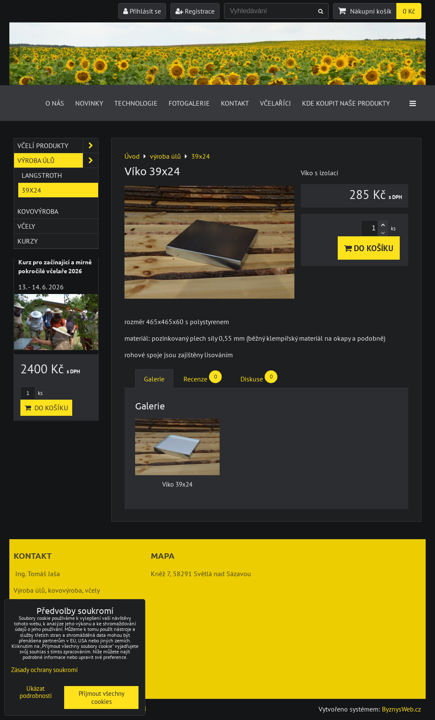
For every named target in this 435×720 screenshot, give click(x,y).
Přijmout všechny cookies (101, 697)
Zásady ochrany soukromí (44, 670)
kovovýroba (37, 211)
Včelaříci (275, 103)
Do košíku (368, 248)
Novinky (89, 103)
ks (31, 393)
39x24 (31, 190)
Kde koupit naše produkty (346, 103)
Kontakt (235, 103)
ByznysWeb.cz (401, 709)
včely (26, 226)
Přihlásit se (142, 11)
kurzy (27, 241)
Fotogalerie (189, 103)
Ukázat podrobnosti (36, 692)
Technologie (136, 103)
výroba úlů (57, 160)
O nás (54, 103)
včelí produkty (57, 145)
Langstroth (42, 175)
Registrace (195, 11)
